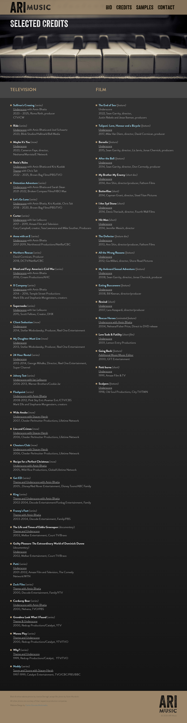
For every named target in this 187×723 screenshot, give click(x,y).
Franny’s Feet (20, 510)
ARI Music (30, 7)
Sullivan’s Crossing (23, 105)
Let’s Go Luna (21, 199)
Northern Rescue (23, 252)
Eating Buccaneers (109, 285)
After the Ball (106, 158)
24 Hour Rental (22, 355)
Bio (109, 7)
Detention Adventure (25, 183)
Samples (144, 7)
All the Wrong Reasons (111, 252)
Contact (166, 7)
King (16, 494)
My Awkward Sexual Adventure (117, 269)
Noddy (17, 666)
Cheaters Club (21, 445)
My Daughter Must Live (26, 338)
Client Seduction (23, 322)
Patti (16, 564)
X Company (20, 285)
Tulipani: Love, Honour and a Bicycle (119, 125)
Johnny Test (19, 375)
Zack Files (19, 584)
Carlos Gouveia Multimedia (36, 705)
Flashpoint (19, 392)
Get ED (17, 478)
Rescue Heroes (107, 318)
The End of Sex (107, 105)
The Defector (106, 236)
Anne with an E (22, 236)
